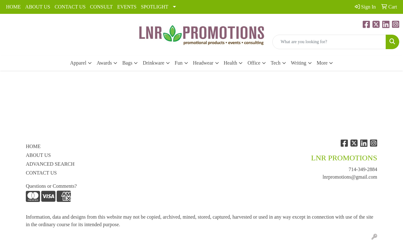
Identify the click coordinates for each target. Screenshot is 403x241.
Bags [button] (127, 63)
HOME (13, 6)
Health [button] (230, 63)
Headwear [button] (203, 63)
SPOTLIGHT (154, 6)
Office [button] (253, 63)
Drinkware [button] (153, 63)
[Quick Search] (329, 42)
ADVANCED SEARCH (50, 164)
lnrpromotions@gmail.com (350, 177)
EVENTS (126, 6)
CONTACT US (69, 6)
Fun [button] (179, 63)
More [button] (322, 63)
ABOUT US (37, 6)
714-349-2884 (363, 169)
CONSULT (101, 6)
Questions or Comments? (51, 186)
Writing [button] (298, 63)
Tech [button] (276, 63)
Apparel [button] (78, 63)
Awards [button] (104, 63)
